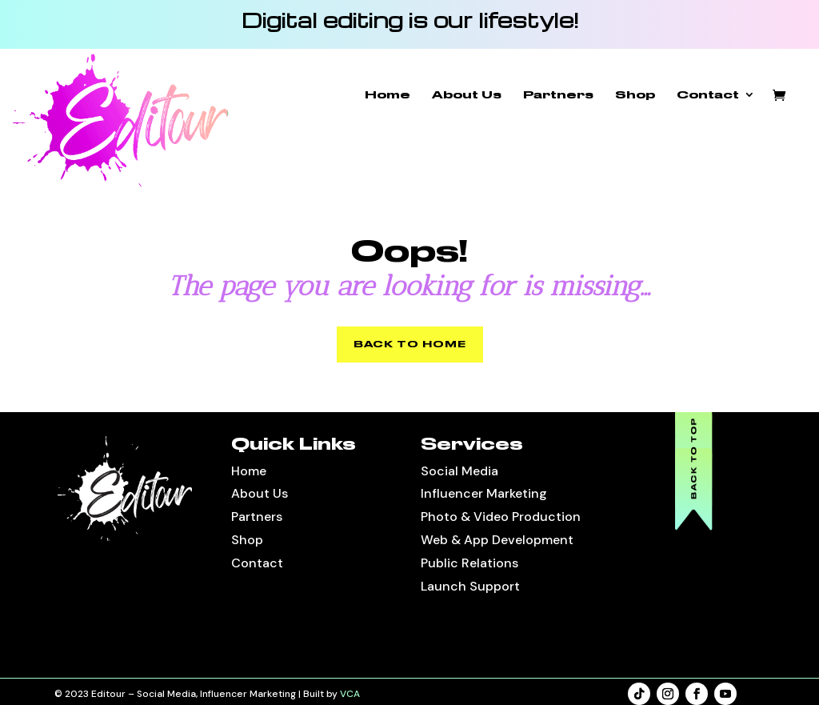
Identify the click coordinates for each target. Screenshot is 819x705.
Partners (558, 95)
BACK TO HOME (410, 344)
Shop (635, 95)
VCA (350, 693)
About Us (466, 95)
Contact (708, 95)
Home (387, 95)
